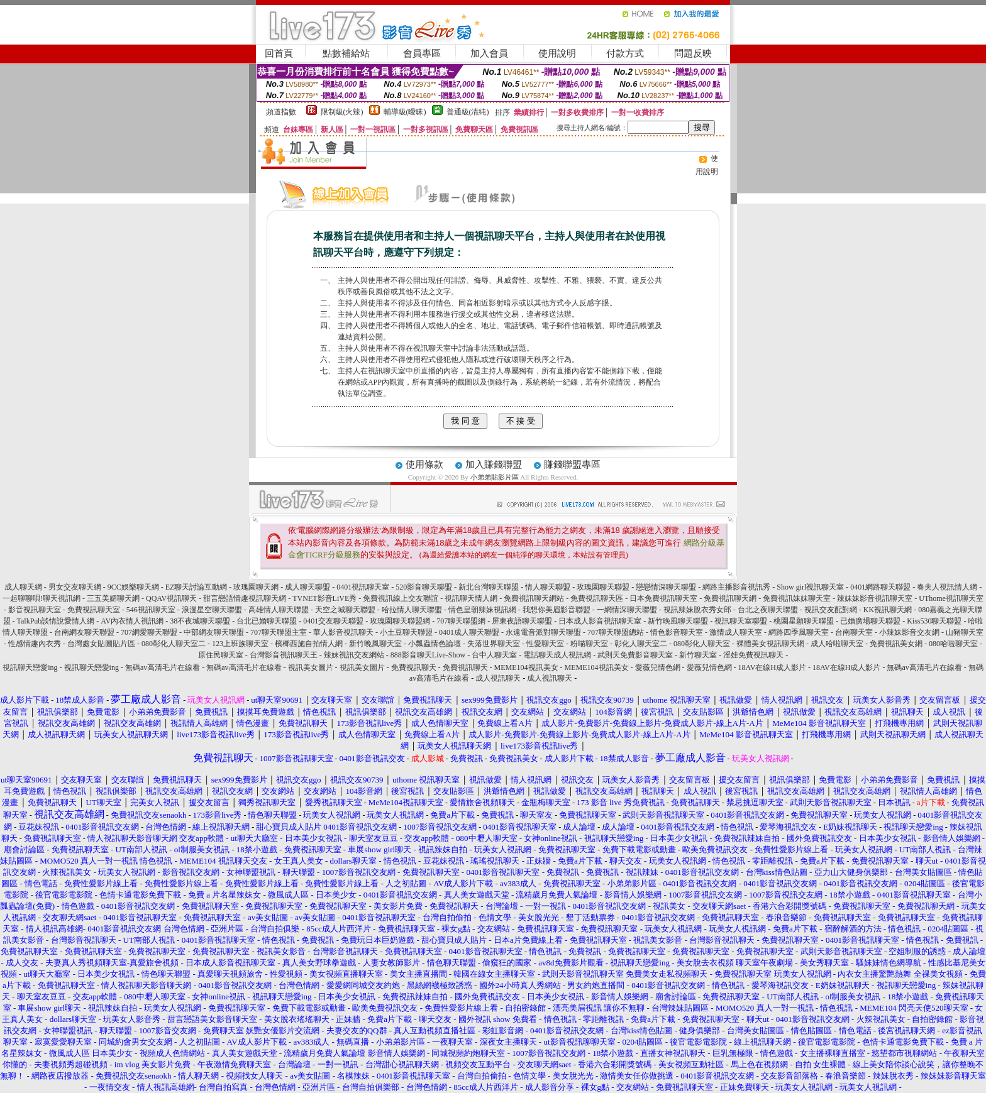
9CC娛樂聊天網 (133, 587)
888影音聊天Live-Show (428, 655)
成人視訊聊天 (498, 678)
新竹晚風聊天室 (375, 643)
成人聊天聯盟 (307, 587)
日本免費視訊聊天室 (663, 598)
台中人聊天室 (494, 655)
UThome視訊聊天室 (951, 598)
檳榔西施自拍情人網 (309, 643)
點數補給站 (346, 53)
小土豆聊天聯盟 (406, 632)
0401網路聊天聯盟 (880, 587)
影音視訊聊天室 (34, 609)
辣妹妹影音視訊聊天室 (874, 598)
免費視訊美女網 (896, 643)
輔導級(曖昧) (405, 111)
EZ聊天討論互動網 (196, 587)
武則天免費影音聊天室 (635, 655)
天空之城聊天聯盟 (345, 609)
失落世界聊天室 (493, 643)
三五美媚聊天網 (113, 598)
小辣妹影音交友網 (909, 632)
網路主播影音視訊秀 (736, 587)
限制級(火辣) (342, 111)
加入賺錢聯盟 (493, 464)
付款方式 (625, 53)
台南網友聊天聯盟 (84, 632)
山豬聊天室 (964, 632)
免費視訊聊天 (413, 667)
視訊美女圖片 (310, 667)
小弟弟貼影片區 (494, 477)
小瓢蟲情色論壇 (434, 643)
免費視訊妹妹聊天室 (797, 598)
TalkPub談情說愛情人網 (56, 621)
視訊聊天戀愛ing (31, 667)
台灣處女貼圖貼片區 (101, 643)
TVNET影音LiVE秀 (324, 598)
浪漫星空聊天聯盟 (212, 609)
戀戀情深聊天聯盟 (666, 587)
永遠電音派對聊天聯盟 (543, 632)
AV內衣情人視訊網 (132, 621)
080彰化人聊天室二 (173, 643)
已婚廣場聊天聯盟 (870, 621)
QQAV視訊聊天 (171, 598)
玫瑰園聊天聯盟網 (400, 621)
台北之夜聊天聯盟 (768, 609)
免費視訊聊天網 (730, 598)
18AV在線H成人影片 (772, 667)
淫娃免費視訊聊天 (753, 655)
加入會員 (489, 53)
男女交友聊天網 (74, 587)
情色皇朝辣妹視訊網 (482, 609)
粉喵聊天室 (589, 643)
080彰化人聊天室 (701, 643)
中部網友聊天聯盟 (214, 632)
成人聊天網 (23, 587)
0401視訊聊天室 (362, 587)
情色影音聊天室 (676, 632)
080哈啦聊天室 (953, 643)
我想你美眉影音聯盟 (556, 609)
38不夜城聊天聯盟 (200, 621)
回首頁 (279, 53)
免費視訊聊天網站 (534, 598)
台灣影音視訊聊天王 (284, 655)
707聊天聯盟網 (460, 621)
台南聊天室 (854, 632)
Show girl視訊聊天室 (810, 587)
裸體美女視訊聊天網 (770, 643)
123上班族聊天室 (240, 643)
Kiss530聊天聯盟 (934, 621)
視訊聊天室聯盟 (740, 621)
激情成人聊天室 (735, 632)
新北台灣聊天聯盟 (488, 587)
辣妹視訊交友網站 (354, 655)
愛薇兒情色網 (657, 667)
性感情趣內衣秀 (34, 643)
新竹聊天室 (698, 655)
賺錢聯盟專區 (572, 464)
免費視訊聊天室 (93, 609)
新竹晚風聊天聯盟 (678, 621)
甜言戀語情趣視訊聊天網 (244, 598)
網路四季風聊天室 (798, 632)
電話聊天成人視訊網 (557, 655)
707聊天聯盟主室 (278, 632)
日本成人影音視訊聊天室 (599, 621)
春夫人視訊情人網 (947, 587)
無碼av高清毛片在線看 (162, 667)
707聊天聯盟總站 (615, 632)
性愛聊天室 (545, 643)
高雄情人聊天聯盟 (278, 609)
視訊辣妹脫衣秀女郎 (697, 609)
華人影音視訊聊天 (343, 632)
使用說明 (557, 53)
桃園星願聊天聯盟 (803, 621)
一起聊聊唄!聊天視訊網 (41, 598)
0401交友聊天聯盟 (333, 621)
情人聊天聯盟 (547, 587)
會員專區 (422, 53)
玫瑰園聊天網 (256, 587)
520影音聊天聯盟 (424, 587)
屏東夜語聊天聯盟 (522, 621)
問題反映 (693, 53)
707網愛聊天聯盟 (149, 632)
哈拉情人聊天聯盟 (412, 609)
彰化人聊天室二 (640, 643)
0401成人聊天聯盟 (469, 632)
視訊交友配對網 (830, 609)
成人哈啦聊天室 (837, 643)
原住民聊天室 (220, 655)
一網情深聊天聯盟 (627, 609)
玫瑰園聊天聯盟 (603, 587)
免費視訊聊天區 (596, 598)
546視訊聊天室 (150, 609)
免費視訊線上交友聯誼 (400, 598)
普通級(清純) (467, 111)
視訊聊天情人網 (471, 598)
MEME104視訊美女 (526, 667)
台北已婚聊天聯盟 (266, 621)
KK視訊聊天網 (887, 609)
